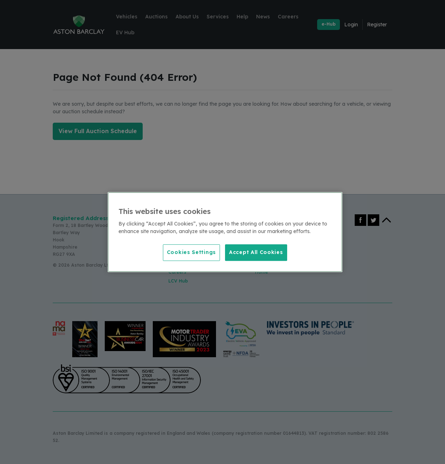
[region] (225, 232)
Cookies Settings (191, 252)
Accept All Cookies (256, 252)
